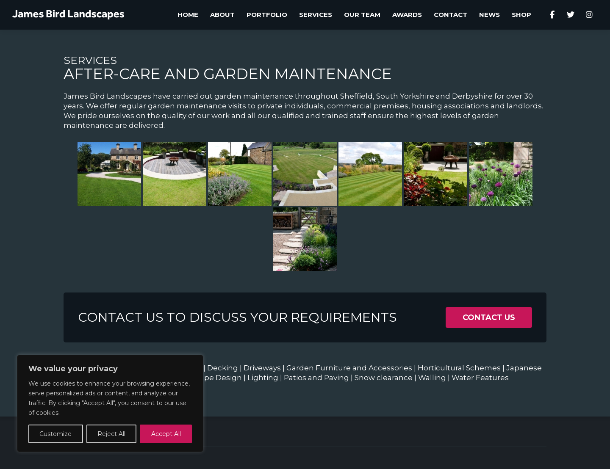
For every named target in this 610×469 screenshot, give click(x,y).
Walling (432, 377)
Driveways (262, 368)
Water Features (480, 377)
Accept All (166, 434)
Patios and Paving (316, 377)
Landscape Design (207, 377)
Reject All (111, 434)
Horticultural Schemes (459, 368)
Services (90, 60)
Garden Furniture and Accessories (349, 368)
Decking (222, 368)
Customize (55, 434)
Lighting (262, 377)
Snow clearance (384, 377)
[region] (110, 403)
